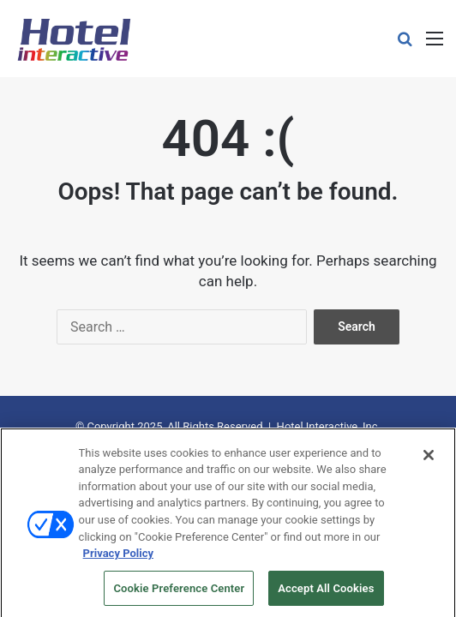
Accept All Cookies (326, 595)
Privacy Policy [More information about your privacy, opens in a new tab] (118, 560)
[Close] (428, 462)
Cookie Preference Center (178, 595)
